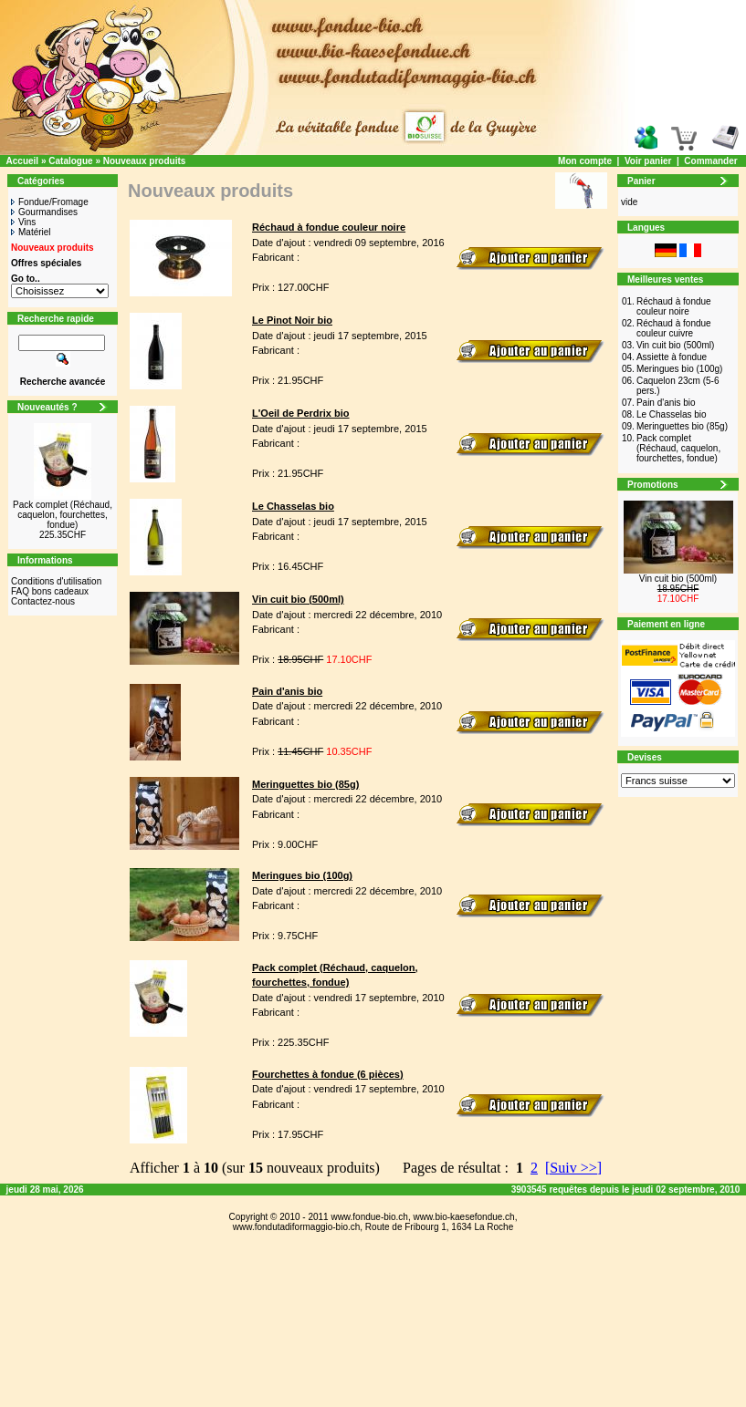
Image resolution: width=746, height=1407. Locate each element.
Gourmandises (44, 212)
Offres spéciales (46, 263)
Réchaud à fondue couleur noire (673, 306)
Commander (710, 161)
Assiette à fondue (671, 357)
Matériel (31, 232)
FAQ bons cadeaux (50, 591)
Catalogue (70, 161)
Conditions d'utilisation (56, 581)
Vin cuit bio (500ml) (675, 345)
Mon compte (585, 161)
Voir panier (648, 161)
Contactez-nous (43, 601)
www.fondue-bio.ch (369, 1217)
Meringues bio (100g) (679, 369)
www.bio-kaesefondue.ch (463, 1217)
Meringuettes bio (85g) (682, 426)
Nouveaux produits (144, 161)
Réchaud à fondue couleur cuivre (673, 328)
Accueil (22, 161)
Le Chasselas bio (671, 414)
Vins (23, 222)
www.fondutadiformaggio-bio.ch (297, 1227)
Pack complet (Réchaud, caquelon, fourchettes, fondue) (62, 515)
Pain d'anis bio (666, 403)
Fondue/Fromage (50, 202)
